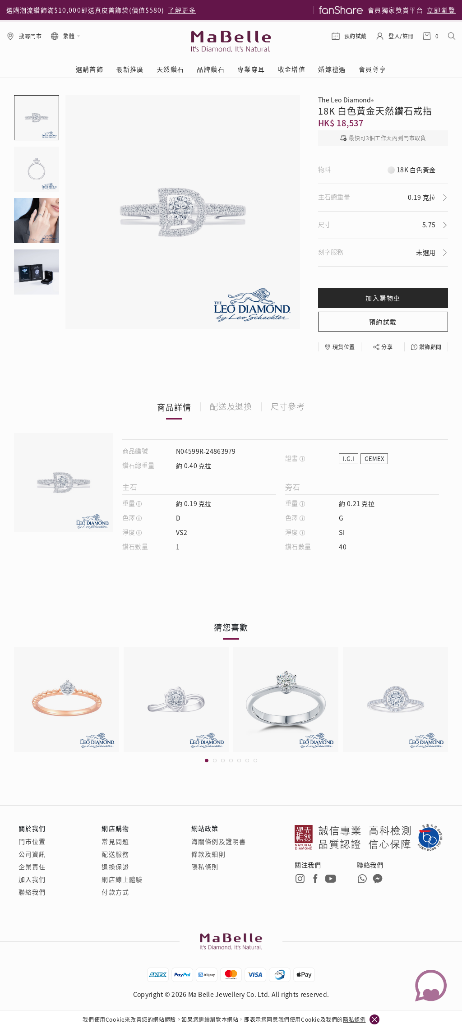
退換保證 (115, 866)
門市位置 (32, 841)
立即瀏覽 (441, 9)
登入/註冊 (401, 36)
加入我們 (32, 879)
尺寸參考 (288, 407)
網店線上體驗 (122, 879)
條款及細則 (208, 853)
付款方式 (115, 891)
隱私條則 (204, 866)
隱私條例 (354, 1019)
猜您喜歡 (231, 627)
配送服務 (115, 853)
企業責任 (32, 866)
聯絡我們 (32, 891)
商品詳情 (174, 407)
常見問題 (115, 841)
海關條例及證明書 (218, 841)
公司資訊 (32, 853)
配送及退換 (231, 407)
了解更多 (182, 9)
